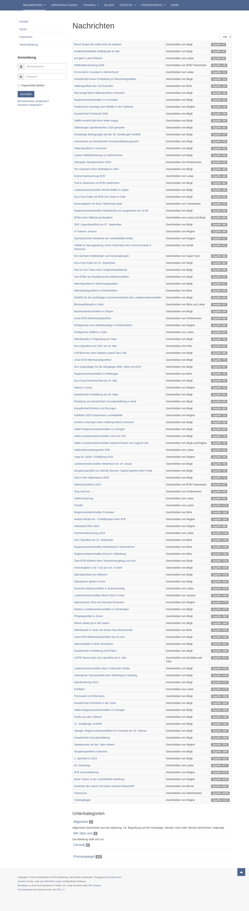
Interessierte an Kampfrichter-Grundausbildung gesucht (106, 141)
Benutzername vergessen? (33, 101)
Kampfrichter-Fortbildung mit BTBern (95, 650)
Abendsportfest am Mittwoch (90, 574)
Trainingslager (82, 799)
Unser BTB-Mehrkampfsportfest (92, 318)
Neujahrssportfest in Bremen (90, 751)
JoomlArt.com (114, 877)
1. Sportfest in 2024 (85, 758)
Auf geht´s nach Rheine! (88, 58)
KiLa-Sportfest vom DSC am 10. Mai (95, 345)
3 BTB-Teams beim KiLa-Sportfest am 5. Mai (100, 657)
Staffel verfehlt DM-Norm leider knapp (96, 120)
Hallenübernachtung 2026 (89, 65)
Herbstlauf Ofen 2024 (86, 526)
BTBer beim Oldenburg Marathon (93, 217)
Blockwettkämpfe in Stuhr (89, 304)
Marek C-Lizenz (83, 387)
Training (91, 5)
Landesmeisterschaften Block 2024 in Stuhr (99, 595)
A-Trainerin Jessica (85, 231)
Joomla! (22, 881)
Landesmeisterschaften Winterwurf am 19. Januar (103, 463)
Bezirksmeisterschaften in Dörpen (93, 311)
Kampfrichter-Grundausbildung (92, 737)
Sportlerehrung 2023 (86, 682)
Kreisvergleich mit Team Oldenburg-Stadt (98, 203)
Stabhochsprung (83, 498)
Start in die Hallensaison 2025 (91, 477)
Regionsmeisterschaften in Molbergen (96, 373)
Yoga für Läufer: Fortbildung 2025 (93, 456)
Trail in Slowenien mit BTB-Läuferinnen (97, 182)
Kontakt (24, 21)
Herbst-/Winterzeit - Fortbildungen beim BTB (100, 519)
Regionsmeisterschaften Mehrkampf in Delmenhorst (104, 546)
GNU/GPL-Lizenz (53, 881)
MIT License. (94, 885)
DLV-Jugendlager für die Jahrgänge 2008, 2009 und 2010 (107, 366)
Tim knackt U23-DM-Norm (89, 696)
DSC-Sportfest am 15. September (93, 539)
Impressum (80, 793)
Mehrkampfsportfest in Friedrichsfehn (95, 290)
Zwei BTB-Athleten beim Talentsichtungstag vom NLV (105, 560)
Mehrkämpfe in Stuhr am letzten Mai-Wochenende (103, 629)
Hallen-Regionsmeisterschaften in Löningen (99, 429)
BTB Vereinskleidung (86, 772)
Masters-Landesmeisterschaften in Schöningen (101, 609)
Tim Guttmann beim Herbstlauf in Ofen (96, 169)
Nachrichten (34, 5)
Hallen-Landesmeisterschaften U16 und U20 (100, 436)
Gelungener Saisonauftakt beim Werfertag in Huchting (105, 675)
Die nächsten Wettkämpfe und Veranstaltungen (101, 255)
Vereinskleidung (29, 44)
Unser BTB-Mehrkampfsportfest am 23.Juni (99, 636)
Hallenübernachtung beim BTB (92, 449)
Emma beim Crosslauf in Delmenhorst (96, 72)
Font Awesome (25, 889)
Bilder (109, 5)
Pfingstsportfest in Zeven (88, 616)
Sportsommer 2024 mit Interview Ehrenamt (99, 602)
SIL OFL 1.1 (59, 889)
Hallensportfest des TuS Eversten (93, 85)
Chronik (79, 845)
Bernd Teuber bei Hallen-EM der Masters (98, 44)
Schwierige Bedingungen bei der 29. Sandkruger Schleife (107, 134)
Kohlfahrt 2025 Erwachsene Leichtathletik (98, 415)
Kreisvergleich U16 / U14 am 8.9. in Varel (98, 567)
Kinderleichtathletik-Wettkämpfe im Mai (97, 51)
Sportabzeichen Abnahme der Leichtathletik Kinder (103, 238)
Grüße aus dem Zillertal (88, 716)
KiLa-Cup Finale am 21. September (94, 262)
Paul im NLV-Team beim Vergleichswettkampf (100, 269)
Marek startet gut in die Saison (92, 623)
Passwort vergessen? (30, 104)
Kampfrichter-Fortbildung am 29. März (96, 394)
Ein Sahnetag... (83, 765)
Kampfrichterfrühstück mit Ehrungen (95, 408)
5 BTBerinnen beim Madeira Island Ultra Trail (100, 352)
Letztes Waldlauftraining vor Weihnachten (98, 155)
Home (175, 5)
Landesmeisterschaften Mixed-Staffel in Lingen (101, 189)
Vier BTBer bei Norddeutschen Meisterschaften (101, 276)
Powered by (214, 880)
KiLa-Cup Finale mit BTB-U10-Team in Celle (100, 196)
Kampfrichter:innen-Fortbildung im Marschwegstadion (105, 79)
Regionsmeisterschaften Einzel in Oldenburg (100, 553)
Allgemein (80, 822)
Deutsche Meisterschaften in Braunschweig (99, 588)
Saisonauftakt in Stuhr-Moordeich (93, 643)
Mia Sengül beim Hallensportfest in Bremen (99, 92)
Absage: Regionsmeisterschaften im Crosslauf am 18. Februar (110, 730)
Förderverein (153, 5)
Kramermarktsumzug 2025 (89, 175)
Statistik (128, 5)
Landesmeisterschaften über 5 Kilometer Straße (102, 668)
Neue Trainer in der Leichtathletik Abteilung (99, 779)
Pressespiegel (84, 856)
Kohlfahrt (79, 689)
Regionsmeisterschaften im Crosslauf (96, 99)
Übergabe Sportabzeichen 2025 (92, 162)
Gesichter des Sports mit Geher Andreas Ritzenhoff (104, 786)
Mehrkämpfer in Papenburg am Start (95, 339)
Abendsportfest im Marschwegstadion (96, 283)
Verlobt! (78, 505)
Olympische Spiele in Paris (89, 581)
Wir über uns (83, 833)
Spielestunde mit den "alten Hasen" (94, 744)
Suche (23, 29)
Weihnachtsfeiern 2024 (87, 484)
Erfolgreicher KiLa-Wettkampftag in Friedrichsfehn (103, 325)
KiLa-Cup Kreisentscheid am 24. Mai (95, 380)
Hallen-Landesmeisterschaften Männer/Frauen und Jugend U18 (111, 442)
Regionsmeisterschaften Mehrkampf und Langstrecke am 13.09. (111, 210)
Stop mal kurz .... (84, 491)
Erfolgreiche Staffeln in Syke (90, 332)
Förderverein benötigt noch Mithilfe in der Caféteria (103, 106)
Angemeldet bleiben (31, 85)
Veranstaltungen (64, 5)
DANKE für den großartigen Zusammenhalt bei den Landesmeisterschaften (118, 297)
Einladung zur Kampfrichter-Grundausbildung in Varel (105, 401)
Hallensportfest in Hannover (90, 148)
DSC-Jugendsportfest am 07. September (98, 224)
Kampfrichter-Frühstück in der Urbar (95, 703)
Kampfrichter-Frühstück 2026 (91, 113)
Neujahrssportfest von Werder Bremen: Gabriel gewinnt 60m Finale (113, 470)
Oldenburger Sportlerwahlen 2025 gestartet (99, 127)
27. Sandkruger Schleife (88, 723)
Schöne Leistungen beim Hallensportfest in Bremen (104, 422)
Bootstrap (22, 885)
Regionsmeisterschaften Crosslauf (94, 512)
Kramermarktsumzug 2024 (89, 533)
